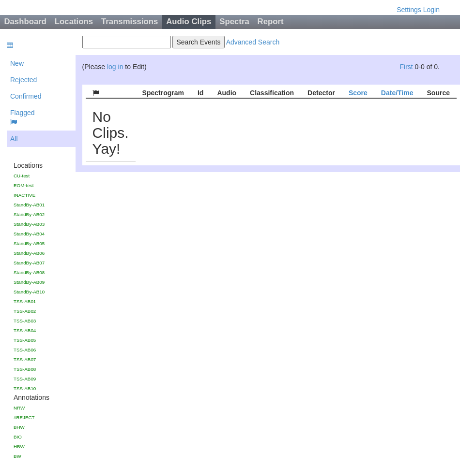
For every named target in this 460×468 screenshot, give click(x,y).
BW (17, 456)
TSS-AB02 (25, 311)
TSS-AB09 (25, 378)
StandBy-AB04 (29, 233)
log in (115, 67)
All (14, 139)
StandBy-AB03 (29, 224)
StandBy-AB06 (29, 253)
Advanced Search (253, 42)
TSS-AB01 (25, 301)
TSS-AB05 (25, 340)
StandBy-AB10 (29, 291)
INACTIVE (24, 195)
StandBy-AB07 (29, 262)
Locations (74, 21)
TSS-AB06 (25, 349)
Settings (409, 10)
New (17, 63)
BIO (18, 436)
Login (431, 10)
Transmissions (129, 21)
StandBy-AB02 (29, 214)
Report (271, 21)
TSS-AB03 (25, 320)
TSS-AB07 (25, 359)
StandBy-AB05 (29, 243)
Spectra (234, 21)
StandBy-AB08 (29, 272)
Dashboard (25, 21)
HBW (19, 446)
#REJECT (24, 417)
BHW (19, 427)
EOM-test (23, 185)
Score (358, 93)
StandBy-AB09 (29, 282)
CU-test (22, 175)
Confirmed (26, 96)
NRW (19, 407)
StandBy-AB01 (29, 204)
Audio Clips (188, 21)
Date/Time (397, 93)
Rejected (23, 80)
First (406, 67)
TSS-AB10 (25, 388)
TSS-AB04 (25, 330)
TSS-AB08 (25, 369)
